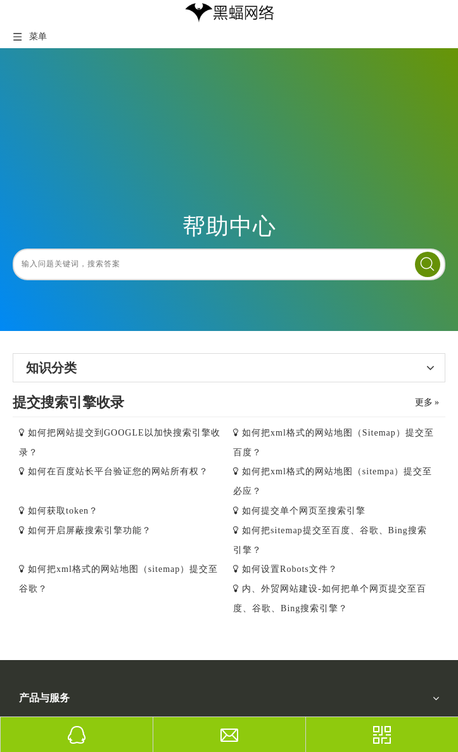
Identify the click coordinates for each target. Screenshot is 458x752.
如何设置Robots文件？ (290, 569)
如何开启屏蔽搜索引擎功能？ (89, 530)
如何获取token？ (63, 510)
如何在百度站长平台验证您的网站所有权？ (118, 471)
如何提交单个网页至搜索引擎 (304, 510)
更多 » (427, 402)
